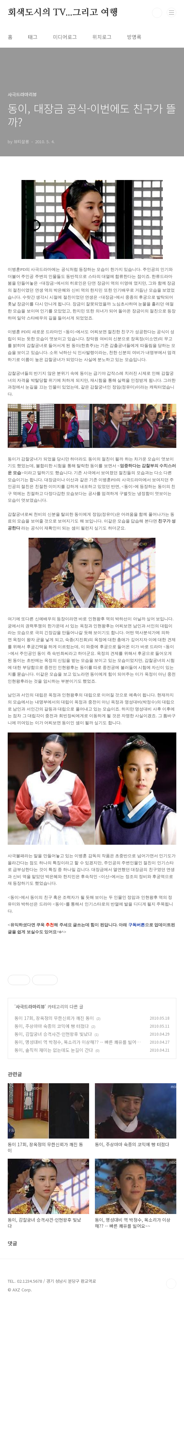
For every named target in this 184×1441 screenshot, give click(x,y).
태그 (33, 37)
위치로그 (102, 37)
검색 (157, 13)
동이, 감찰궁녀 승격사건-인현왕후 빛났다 (53, 1123)
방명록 (134, 37)
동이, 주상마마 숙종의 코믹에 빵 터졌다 (51, 1115)
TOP (171, 1373)
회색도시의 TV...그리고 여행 (63, 12)
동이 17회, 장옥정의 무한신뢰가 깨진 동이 (54, 1107)
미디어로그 (65, 37)
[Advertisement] (92, 1008)
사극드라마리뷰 (30, 1096)
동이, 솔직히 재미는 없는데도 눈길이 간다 (53, 1139)
